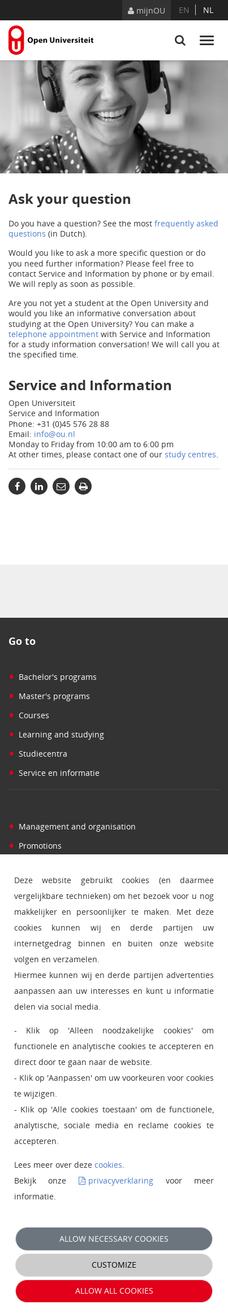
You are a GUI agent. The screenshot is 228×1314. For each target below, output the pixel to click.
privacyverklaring (120, 1180)
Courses (28, 715)
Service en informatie (54, 772)
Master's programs (49, 696)
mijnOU (146, 10)
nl (208, 10)
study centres (190, 454)
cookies (108, 1164)
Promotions (35, 845)
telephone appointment (53, 334)
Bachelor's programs (52, 676)
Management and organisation (72, 826)
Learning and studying (56, 734)
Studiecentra (37, 753)
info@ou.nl (54, 434)
